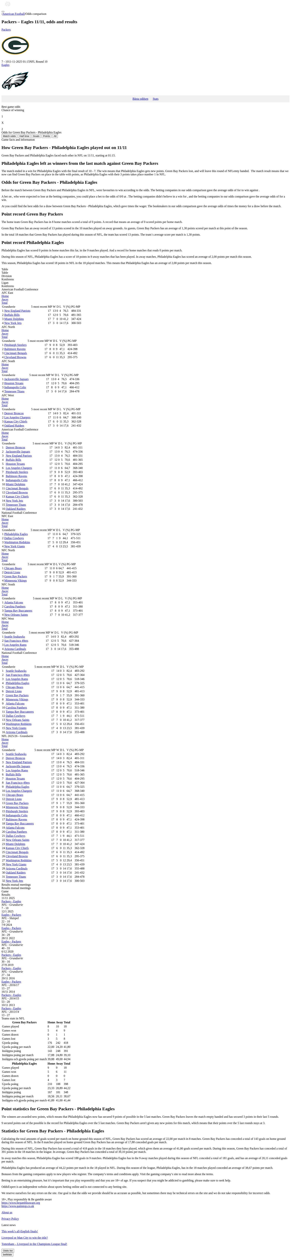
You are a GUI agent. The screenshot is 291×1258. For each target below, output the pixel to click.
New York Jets (13, 323)
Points (46, 136)
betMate (7, 1254)
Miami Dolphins (14, 318)
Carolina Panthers (14, 606)
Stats (155, 98)
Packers (145, 44)
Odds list (8, 1250)
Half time (24, 136)
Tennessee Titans (14, 391)
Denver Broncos (14, 413)
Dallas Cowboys (14, 538)
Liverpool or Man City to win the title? (24, 1237)
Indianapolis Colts (15, 387)
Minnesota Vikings (15, 580)
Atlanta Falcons (13, 602)
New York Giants (14, 546)
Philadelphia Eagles (16, 534)
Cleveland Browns (15, 357)
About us (6, 1212)
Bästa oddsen (140, 98)
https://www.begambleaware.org (20, 1202)
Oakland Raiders (14, 425)
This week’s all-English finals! (19, 1231)
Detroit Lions (12, 572)
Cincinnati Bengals (15, 353)
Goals (36, 136)
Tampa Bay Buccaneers (18, 610)
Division (6, 276)
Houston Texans (13, 383)
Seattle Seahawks (14, 636)
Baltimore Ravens (15, 349)
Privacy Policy (10, 1218)
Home (5, 296)
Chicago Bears (13, 568)
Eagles (145, 79)
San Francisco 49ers (16, 640)
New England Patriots (17, 310)
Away (4, 299)
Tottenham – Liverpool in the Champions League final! (34, 1244)
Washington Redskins (17, 542)
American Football (13, 13)
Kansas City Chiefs (15, 421)
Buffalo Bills (12, 314)
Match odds (9, 136)
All (55, 136)
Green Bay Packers (15, 576)
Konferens (7, 279)
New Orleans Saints (16, 614)
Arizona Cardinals (15, 648)
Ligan (4, 282)
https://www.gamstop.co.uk (17, 1206)
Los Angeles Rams (15, 644)
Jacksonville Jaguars (16, 379)
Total (4, 302)
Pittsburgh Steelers (15, 345)
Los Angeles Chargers (17, 417)
